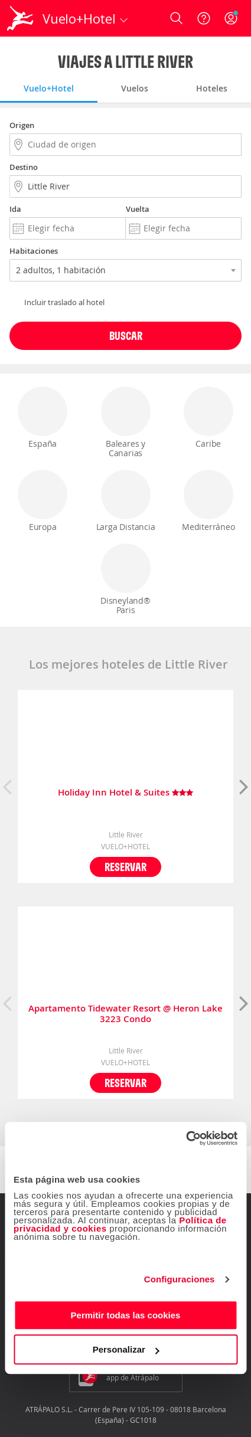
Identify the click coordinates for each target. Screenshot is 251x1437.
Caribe (208, 418)
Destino (23, 167)
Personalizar (126, 1349)
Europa (42, 501)
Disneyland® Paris (126, 580)
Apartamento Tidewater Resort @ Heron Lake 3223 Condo (125, 1013)
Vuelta (137, 209)
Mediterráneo (208, 501)
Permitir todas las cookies (126, 1315)
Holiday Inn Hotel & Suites (125, 792)
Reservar (125, 866)
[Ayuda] (204, 18)
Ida (15, 209)
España (42, 418)
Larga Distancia (125, 501)
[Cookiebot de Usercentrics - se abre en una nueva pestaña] (185, 1138)
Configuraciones (179, 1279)
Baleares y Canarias (126, 423)
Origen (21, 125)
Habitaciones (33, 250)
